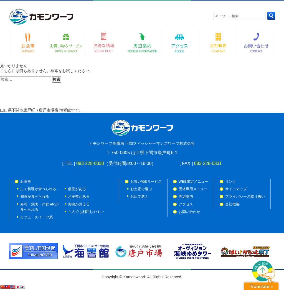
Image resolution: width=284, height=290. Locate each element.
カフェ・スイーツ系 (36, 217)
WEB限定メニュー (194, 181)
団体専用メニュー (193, 189)
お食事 (25, 181)
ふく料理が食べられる (38, 189)
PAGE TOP (264, 272)
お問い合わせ (189, 212)
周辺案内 (186, 196)
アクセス (186, 204)
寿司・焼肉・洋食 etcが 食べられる (39, 207)
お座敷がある (79, 196)
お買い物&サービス (146, 181)
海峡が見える (79, 204)
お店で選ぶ (139, 196)
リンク (230, 181)
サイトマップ (236, 189)
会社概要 (232, 204)
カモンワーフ (41, 16)
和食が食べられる (34, 196)
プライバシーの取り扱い (245, 196)
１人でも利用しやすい (86, 212)
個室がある (77, 189)
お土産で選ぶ (141, 189)
